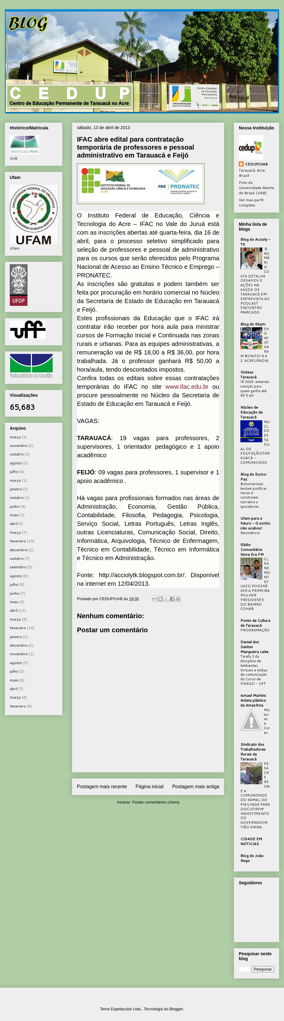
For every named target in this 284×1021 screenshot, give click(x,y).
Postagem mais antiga (195, 786)
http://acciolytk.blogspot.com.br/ (141, 575)
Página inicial (150, 786)
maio (14, 515)
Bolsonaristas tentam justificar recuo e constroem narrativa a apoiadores (253, 495)
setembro (18, 567)
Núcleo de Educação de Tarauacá (251, 412)
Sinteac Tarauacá (248, 374)
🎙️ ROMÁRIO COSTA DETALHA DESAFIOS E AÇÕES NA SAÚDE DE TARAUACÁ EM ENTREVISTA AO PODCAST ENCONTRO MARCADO (255, 281)
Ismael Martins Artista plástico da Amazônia (253, 700)
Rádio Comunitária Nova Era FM (252, 549)
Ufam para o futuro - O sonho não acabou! (255, 523)
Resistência (250, 532)
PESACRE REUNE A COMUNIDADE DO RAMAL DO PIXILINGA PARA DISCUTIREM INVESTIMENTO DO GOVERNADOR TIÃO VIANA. (255, 795)
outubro (17, 454)
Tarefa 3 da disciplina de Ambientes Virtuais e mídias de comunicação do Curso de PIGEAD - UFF (254, 670)
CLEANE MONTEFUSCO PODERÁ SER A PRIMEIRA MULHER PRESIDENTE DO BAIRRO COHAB (255, 584)
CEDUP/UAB (256, 164)
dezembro (19, 549)
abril (13, 523)
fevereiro (18, 541)
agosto (16, 463)
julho (14, 471)
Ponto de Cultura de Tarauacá (255, 623)
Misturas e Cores (267, 721)
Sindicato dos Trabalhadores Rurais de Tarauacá (253, 752)
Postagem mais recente (102, 786)
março (15, 437)
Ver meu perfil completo (251, 202)
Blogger (176, 1009)
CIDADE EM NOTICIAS (251, 841)
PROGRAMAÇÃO (255, 630)
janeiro (16, 489)
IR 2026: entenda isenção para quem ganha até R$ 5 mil (254, 388)
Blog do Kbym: (253, 324)
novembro (19, 445)
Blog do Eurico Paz (253, 477)
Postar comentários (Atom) (156, 802)
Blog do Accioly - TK (255, 242)
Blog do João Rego (252, 858)
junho (15, 506)
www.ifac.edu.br (187, 386)
